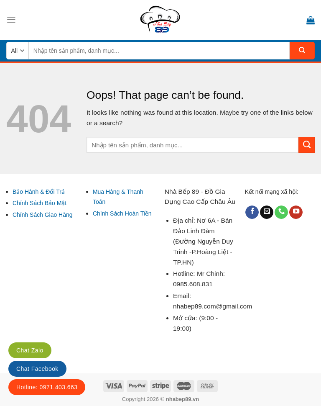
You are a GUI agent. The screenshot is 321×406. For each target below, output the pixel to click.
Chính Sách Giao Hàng (43, 214)
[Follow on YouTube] (296, 212)
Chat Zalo (29, 350)
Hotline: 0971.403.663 (46, 387)
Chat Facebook (37, 368)
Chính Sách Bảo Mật (39, 203)
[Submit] (302, 50)
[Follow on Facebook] (252, 212)
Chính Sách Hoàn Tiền (122, 213)
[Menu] (11, 20)
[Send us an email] (266, 212)
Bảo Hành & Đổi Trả (39, 191)
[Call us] (281, 212)
